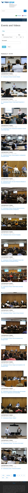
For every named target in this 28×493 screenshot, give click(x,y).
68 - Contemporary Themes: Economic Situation (10, 76)
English (24, 15)
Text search (4, 40)
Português (18, 15)
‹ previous (8, 475)
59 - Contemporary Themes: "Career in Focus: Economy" (12, 313)
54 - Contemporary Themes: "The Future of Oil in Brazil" (12, 443)
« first (3, 475)
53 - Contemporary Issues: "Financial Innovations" (11, 468)
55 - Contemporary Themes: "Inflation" (8, 418)
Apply (4, 46)
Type (3, 34)
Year (19, 34)
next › (3, 477)
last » (7, 477)
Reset (9, 46)
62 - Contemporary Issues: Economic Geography (11, 234)
